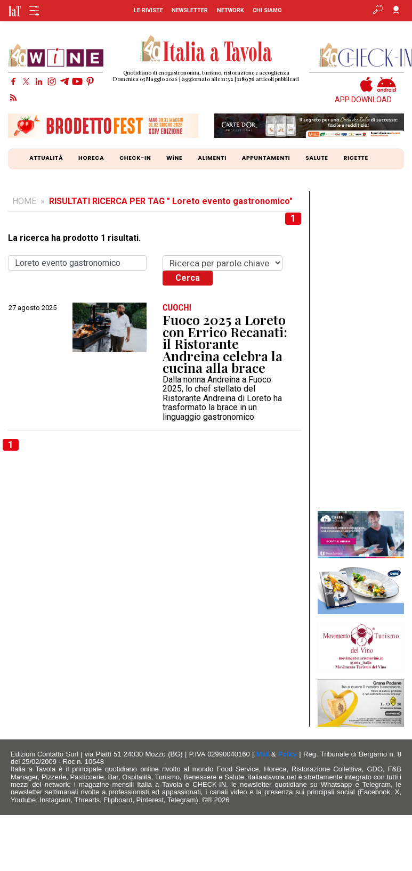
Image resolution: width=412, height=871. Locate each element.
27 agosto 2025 (32, 308)
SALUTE (316, 158)
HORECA (91, 158)
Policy (287, 754)
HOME (24, 201)
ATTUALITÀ (46, 158)
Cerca (187, 278)
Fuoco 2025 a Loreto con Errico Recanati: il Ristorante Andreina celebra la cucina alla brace (225, 344)
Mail (262, 754)
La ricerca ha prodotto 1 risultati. (74, 238)
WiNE (174, 158)
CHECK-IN (135, 158)
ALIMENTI (212, 158)
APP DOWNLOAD (363, 100)
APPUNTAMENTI (266, 158)
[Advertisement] (360, 351)
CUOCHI (177, 308)
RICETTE (355, 158)
